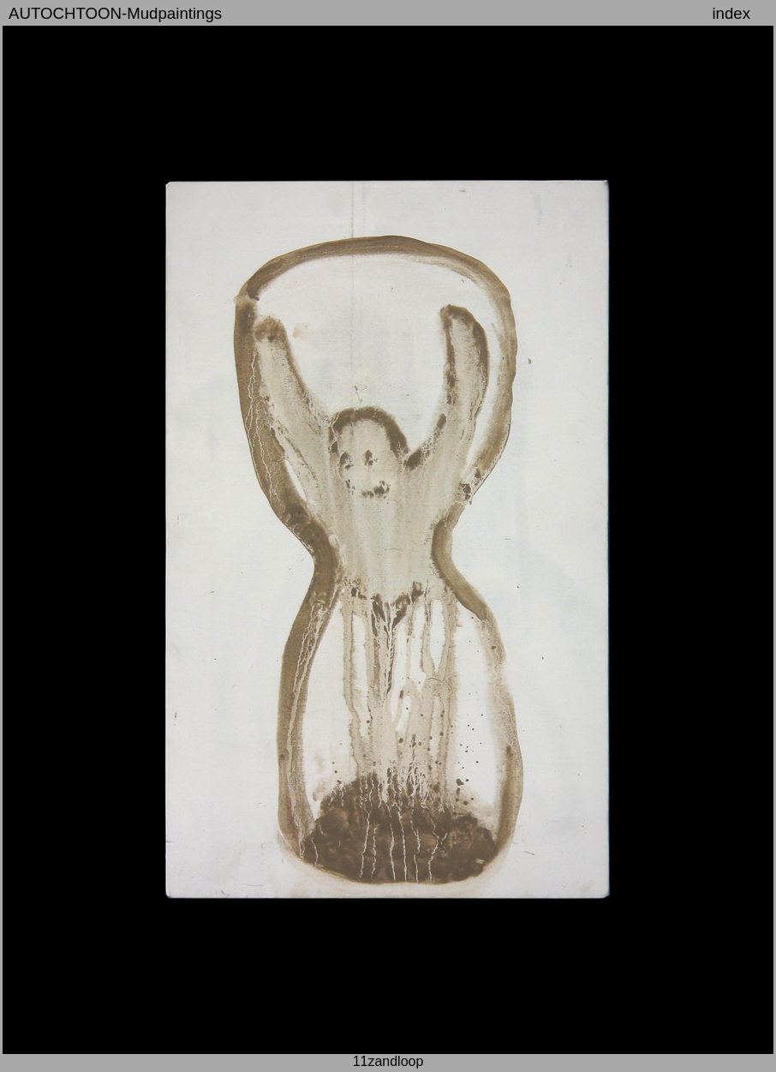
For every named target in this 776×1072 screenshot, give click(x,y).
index (731, 13)
